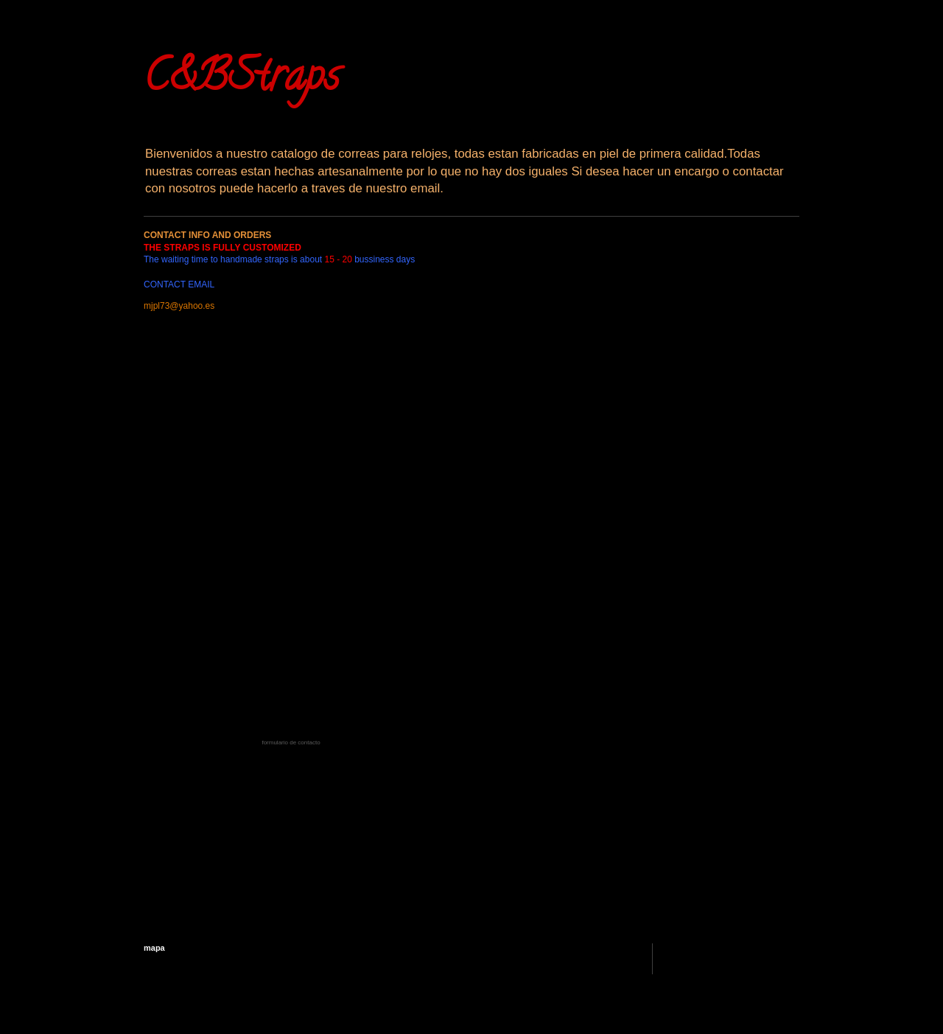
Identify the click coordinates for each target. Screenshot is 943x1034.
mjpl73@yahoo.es (179, 306)
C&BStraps (242, 80)
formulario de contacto (291, 742)
